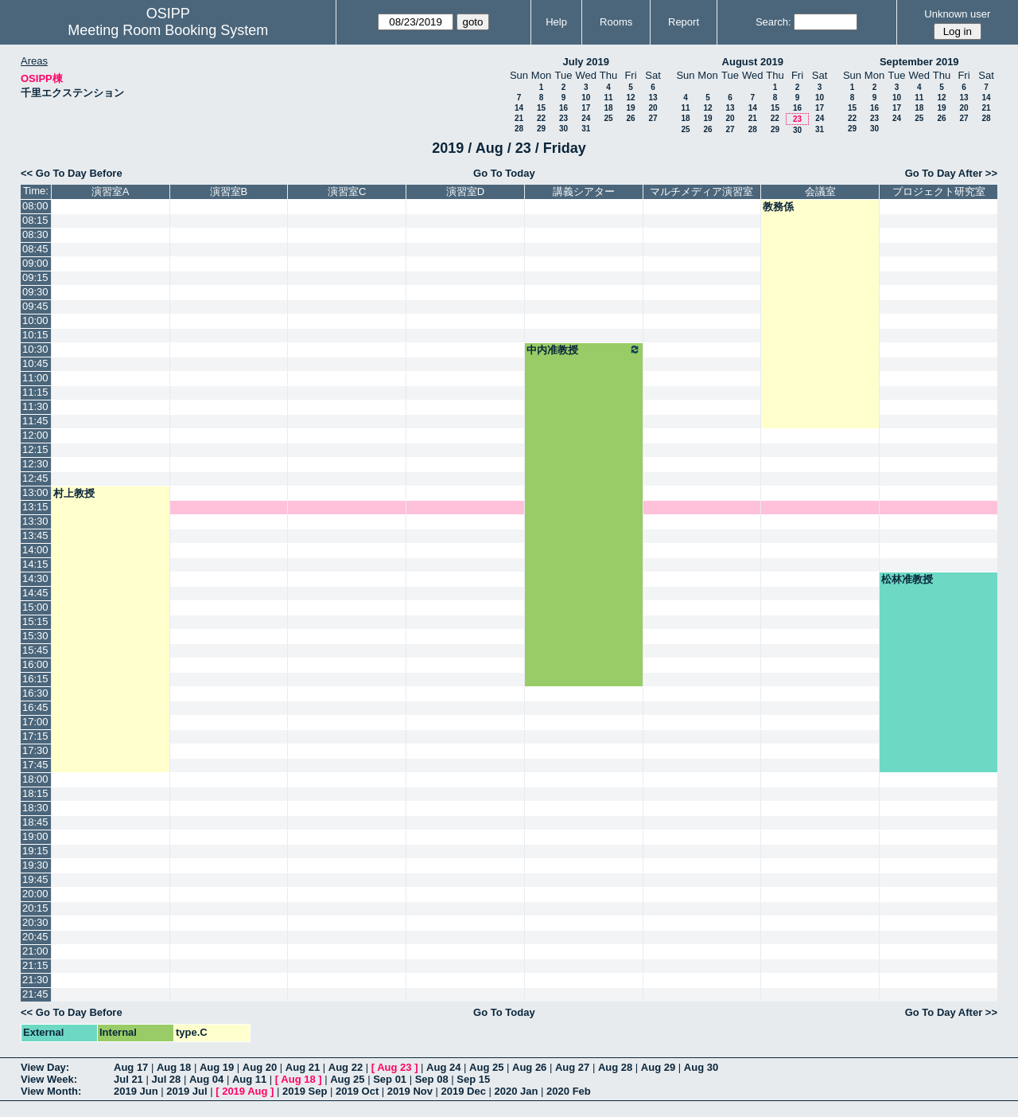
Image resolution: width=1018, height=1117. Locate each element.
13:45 (35, 535)
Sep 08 (432, 1079)
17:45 (35, 765)
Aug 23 (394, 1067)
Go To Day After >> (951, 173)
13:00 (35, 492)
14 (519, 107)
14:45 (35, 593)
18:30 (35, 808)
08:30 (35, 234)
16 (563, 107)
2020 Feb (568, 1091)
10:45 (35, 363)
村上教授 (74, 493)
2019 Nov (410, 1091)
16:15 (35, 679)
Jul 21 (128, 1079)
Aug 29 (658, 1067)
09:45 (35, 306)
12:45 (35, 478)
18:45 (35, 822)
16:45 (35, 707)
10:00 (35, 320)
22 (541, 118)
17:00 (35, 722)
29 (541, 128)
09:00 (35, 263)
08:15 (35, 220)
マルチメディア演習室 (701, 191)
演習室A (110, 191)
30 (563, 128)
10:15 (35, 335)
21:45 (35, 994)
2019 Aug (244, 1091)
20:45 (35, 937)
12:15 (35, 449)
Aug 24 (443, 1067)
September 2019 (919, 62)
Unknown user (957, 14)
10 (585, 97)
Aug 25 (486, 1067)
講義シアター (584, 191)
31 (585, 128)
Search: (773, 22)
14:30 (35, 578)
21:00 (35, 951)
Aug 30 (701, 1067)
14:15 (35, 564)
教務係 (778, 207)
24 (585, 118)
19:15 (35, 851)
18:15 (35, 793)
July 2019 (585, 62)
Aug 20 (260, 1067)
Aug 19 (217, 1067)
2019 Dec (463, 1091)
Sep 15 (473, 1079)
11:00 (35, 378)
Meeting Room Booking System (168, 30)
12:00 (35, 435)
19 (630, 107)
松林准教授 (907, 579)
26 (630, 118)
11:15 (35, 392)
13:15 (35, 507)
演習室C (347, 191)
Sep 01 (389, 1079)
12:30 (35, 464)
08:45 (35, 249)
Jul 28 (166, 1079)
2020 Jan (516, 1091)
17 (585, 107)
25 (608, 118)
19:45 (35, 879)
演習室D (465, 191)
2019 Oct (357, 1091)
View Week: (49, 1079)
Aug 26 (529, 1067)
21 (519, 118)
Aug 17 (131, 1067)
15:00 (35, 607)
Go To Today (504, 173)
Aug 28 (615, 1067)
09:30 (35, 292)
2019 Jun (136, 1091)
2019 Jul (186, 1091)
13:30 (35, 521)
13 (652, 97)
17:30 (35, 750)
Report (683, 22)
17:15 (35, 736)
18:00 (35, 779)
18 (608, 107)
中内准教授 (583, 349)
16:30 (35, 693)
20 (652, 107)
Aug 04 (206, 1079)
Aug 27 (572, 1067)
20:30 (35, 922)
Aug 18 (174, 1067)
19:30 (35, 865)
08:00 (35, 206)
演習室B (229, 191)
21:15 (35, 965)
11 (608, 97)
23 (563, 118)
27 (652, 118)
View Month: (51, 1091)
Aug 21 (303, 1067)
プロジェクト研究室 (938, 191)
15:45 (35, 650)
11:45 (35, 421)
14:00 (35, 550)
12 (630, 97)
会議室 (820, 191)
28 (519, 128)
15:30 (35, 636)
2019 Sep (304, 1091)
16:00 (35, 664)
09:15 (35, 277)
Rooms (616, 22)
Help (556, 22)
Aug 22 (345, 1067)
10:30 (35, 349)
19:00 (35, 836)
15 (541, 107)
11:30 (35, 406)
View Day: (45, 1067)
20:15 (35, 908)
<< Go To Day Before (71, 173)
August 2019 (752, 62)
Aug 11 (249, 1079)
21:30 (35, 980)
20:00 (35, 894)
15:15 (35, 621)
